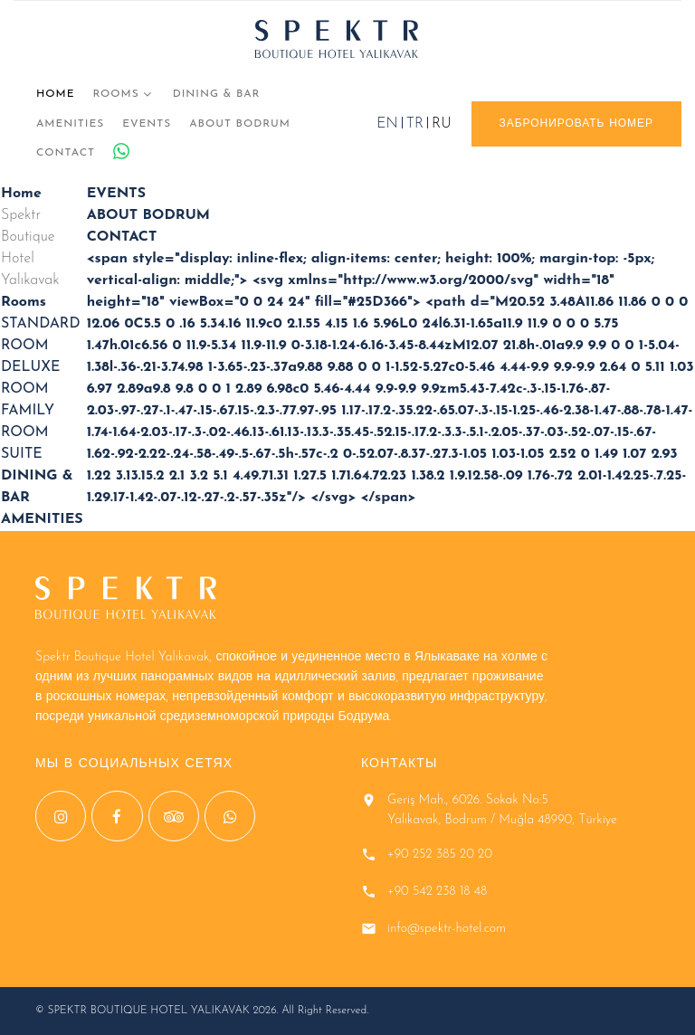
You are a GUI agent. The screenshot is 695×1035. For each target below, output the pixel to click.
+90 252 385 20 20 (439, 854)
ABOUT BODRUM (239, 124)
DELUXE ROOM (30, 378)
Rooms (115, 94)
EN (386, 124)
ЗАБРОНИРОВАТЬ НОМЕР (576, 124)
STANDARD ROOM (40, 335)
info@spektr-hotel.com (446, 928)
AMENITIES (70, 124)
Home (55, 94)
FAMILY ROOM (27, 422)
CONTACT (65, 152)
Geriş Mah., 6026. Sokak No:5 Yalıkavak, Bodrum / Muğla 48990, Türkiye (502, 810)
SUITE (22, 454)
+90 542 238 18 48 (437, 891)
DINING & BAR (217, 94)
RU (441, 124)
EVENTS (146, 124)
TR (415, 124)
